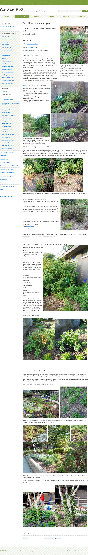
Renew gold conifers (7, 120)
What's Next (3, 189)
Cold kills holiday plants (8, 140)
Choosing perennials (7, 50)
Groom (26, 50)
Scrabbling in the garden (7, 176)
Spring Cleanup (5, 44)
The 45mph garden (5, 162)
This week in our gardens (8, 33)
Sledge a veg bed (6, 55)
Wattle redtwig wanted (7, 61)
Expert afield (3, 179)
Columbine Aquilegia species (53, 538)
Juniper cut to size (6, 118)
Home (7, 17)
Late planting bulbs (6, 143)
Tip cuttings (3, 155)
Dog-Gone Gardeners (7, 148)
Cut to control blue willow (8, 72)
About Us (66, 17)
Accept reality (6, 97)
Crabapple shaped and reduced (9, 107)
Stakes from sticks (6, 64)
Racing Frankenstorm (7, 145)
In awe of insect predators (8, 86)
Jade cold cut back (6, 137)
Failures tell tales (6, 58)
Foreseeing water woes (7, 77)
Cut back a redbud (6, 126)
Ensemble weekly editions (7, 186)
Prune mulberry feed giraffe (8, 115)
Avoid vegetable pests (7, 75)
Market (51, 17)
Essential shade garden (7, 52)
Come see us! (4, 193)
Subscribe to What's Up (7, 196)
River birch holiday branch (8, 134)
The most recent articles (7, 26)
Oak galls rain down (7, 129)
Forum (36, 17)
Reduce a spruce (6, 112)
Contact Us (81, 17)
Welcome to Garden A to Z (23, 10)
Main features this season (7, 30)
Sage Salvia (26, 538)
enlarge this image (87, 65)
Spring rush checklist (7, 47)
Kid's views (3, 183)
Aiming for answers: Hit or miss (9, 166)
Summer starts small (8, 99)
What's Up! (22, 17)
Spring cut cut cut (6, 36)
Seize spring (5, 41)
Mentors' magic (4, 159)
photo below (30, 226)
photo (30, 228)
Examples (25, 85)
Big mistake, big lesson (7, 169)
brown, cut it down (32, 44)
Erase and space (7, 94)
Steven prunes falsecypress (8, 109)
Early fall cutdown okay (7, 132)
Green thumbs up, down (7, 152)
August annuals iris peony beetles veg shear (10, 103)
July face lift (5, 88)
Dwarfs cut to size (6, 123)
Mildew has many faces (7, 83)
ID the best (5, 91)
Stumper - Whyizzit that (7, 172)
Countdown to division (7, 66)
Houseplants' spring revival (9, 39)
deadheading (31, 47)
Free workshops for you (8, 80)
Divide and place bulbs (7, 69)
